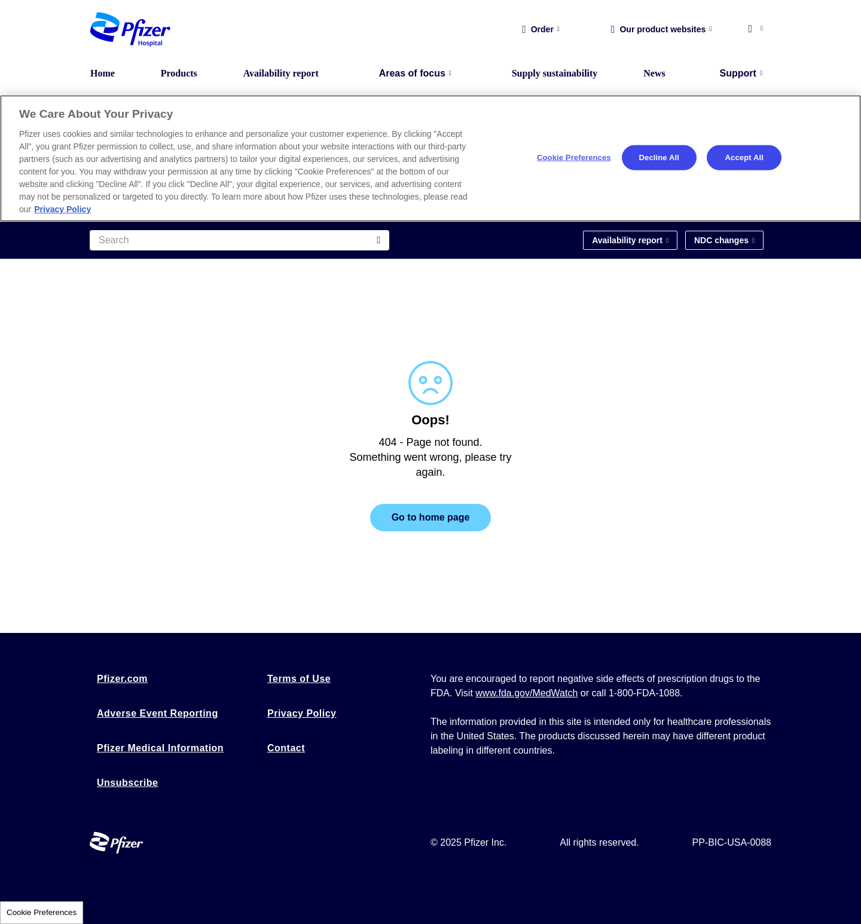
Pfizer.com (122, 679)
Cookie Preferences (42, 912)
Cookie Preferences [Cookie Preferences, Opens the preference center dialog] (574, 157)
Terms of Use (299, 679)
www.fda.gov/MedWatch (526, 693)
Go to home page (431, 517)
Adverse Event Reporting (157, 713)
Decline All (659, 157)
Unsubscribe (127, 783)
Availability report (281, 73)
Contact (286, 748)
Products (179, 73)
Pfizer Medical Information (160, 748)
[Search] (239, 240)
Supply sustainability (555, 73)
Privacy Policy (302, 713)
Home (102, 73)
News (654, 73)
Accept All (744, 157)
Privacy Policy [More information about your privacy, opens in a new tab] (62, 209)
